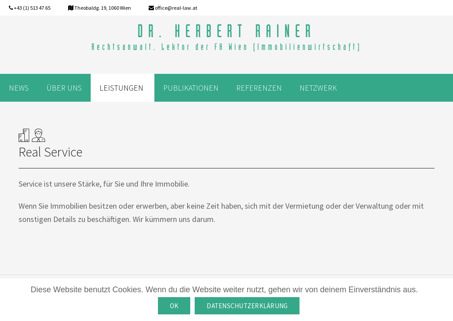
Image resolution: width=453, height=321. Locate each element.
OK (174, 306)
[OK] (442, 299)
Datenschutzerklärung (247, 306)
